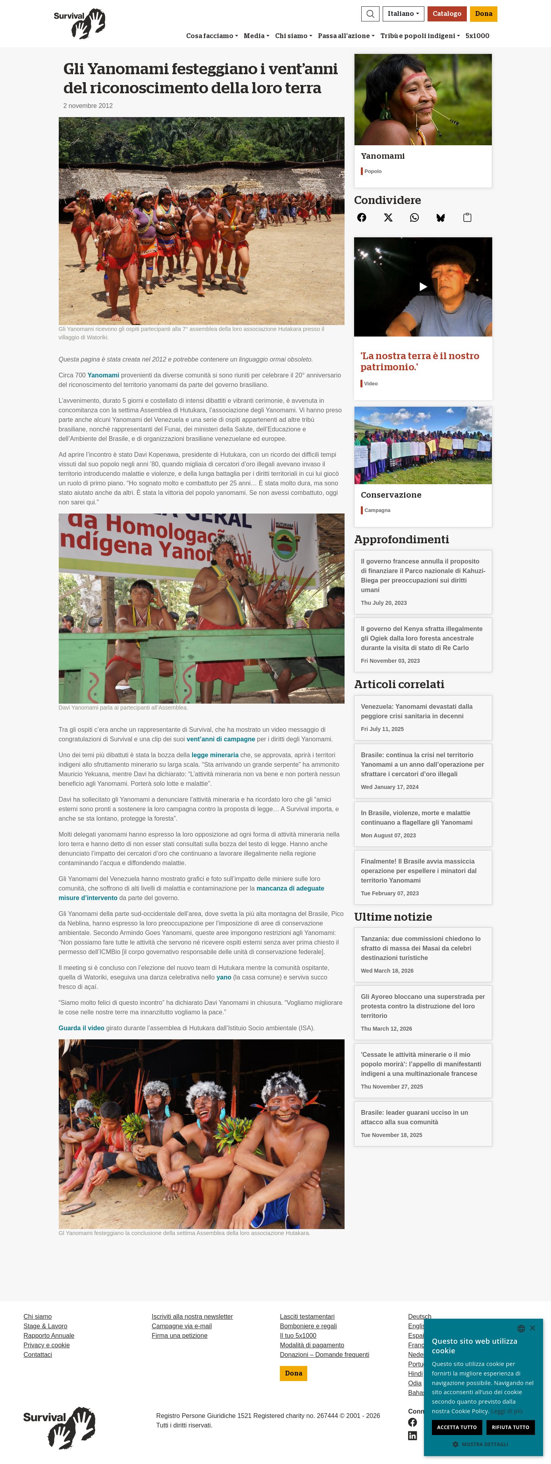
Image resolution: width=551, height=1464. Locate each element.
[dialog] (483, 1387)
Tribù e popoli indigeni (418, 36)
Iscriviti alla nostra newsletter (192, 1316)
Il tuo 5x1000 (298, 1335)
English (418, 1326)
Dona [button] (483, 14)
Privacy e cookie (46, 1345)
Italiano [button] (401, 14)
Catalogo (447, 14)
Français (420, 1345)
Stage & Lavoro (45, 1326)
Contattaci (37, 1354)
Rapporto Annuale (48, 1335)
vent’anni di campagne (221, 739)
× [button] (532, 1328)
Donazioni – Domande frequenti (324, 1354)
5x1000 (477, 36)
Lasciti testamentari (307, 1316)
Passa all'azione (344, 36)
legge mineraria (215, 755)
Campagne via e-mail (182, 1326)
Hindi (415, 1373)
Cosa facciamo (209, 36)
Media (254, 36)
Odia (415, 1383)
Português (422, 1364)
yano (223, 977)
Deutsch (420, 1316)
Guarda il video (82, 1028)
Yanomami (103, 375)
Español (419, 1335)
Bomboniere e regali (308, 1326)
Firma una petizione (180, 1335)
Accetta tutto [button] (457, 1427)
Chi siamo (291, 36)
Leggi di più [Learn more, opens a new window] (507, 1411)
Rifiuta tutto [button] (511, 1427)
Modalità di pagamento (312, 1345)
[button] (370, 13)
